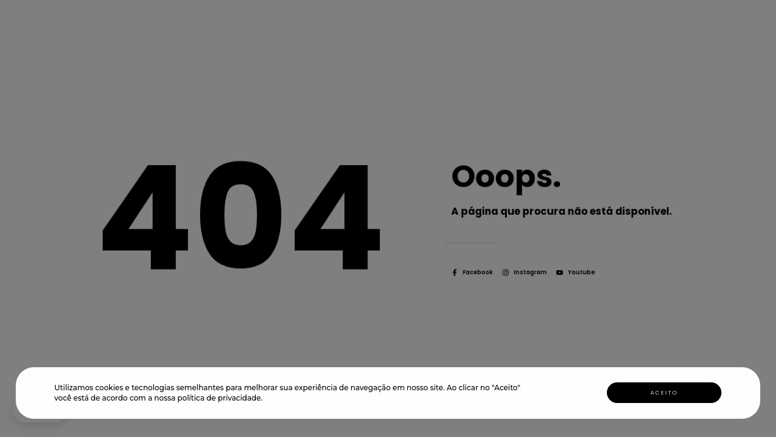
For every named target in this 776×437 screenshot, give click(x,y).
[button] (265, 399)
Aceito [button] (664, 392)
